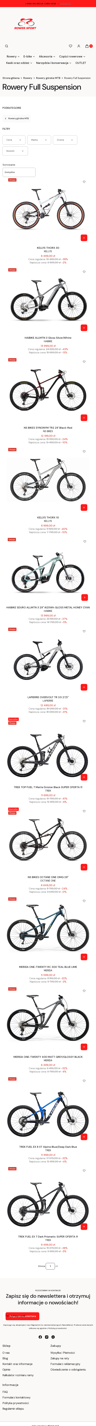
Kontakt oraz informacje (17, 1364)
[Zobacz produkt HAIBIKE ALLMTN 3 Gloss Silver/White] (84, 327)
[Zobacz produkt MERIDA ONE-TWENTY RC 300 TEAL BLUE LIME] (84, 957)
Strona (41, 1266)
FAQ (5, 1392)
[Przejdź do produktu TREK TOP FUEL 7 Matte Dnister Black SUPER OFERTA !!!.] (48, 749)
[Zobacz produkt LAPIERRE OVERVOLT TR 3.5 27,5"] (84, 687)
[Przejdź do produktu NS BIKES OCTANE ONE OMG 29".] (48, 839)
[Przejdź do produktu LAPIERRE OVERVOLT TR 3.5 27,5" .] (48, 659)
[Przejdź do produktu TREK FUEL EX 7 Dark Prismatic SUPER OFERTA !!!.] (48, 1199)
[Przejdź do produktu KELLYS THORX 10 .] (48, 480)
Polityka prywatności (15, 1403)
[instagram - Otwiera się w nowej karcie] (47, 1337)
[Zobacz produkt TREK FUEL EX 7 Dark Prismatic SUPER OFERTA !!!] (84, 1226)
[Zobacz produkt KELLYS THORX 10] (84, 507)
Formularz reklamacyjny (65, 1364)
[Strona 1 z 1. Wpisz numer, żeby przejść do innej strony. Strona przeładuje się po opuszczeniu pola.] (50, 1266)
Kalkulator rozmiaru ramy (18, 1375)
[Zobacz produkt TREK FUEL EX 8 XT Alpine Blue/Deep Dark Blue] (84, 1137)
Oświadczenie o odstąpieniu (68, 1369)
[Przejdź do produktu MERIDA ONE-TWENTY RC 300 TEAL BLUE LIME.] (48, 929)
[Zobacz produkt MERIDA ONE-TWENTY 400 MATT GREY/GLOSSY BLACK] (84, 1047)
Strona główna (10, 78)
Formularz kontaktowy (16, 1397)
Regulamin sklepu (13, 1408)
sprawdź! (65, 3)
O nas (6, 1353)
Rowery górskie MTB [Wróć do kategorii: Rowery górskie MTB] (16, 118)
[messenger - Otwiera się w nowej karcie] (53, 1337)
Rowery (27, 78)
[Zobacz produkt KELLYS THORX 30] (84, 238)
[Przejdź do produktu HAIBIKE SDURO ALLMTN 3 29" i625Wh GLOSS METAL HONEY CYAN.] (48, 570)
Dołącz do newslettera (22, 1316)
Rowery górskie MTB (48, 78)
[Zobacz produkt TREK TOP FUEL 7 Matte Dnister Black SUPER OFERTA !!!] (84, 777)
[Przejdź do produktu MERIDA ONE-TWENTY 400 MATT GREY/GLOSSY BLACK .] (48, 1019)
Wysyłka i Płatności (62, 1353)
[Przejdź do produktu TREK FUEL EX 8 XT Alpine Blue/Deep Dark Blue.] (48, 1109)
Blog (5, 1358)
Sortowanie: (9, 164)
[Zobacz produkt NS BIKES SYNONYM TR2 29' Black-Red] (84, 417)
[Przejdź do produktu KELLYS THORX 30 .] (48, 210)
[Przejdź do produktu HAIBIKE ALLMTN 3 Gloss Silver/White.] (48, 300)
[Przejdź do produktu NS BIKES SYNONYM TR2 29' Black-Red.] (48, 390)
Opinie (6, 1369)
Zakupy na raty (59, 1358)
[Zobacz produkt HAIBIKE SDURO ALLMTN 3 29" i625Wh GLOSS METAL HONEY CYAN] (84, 597)
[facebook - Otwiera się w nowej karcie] (40, 1337)
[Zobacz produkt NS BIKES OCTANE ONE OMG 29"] (84, 867)
